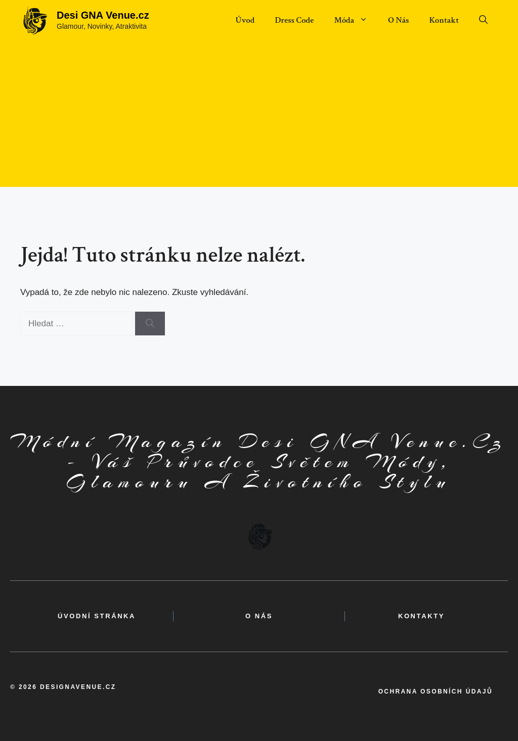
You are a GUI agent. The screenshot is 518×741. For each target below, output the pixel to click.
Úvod (244, 20)
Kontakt (444, 20)
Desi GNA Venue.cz (103, 15)
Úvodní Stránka (97, 616)
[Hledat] (150, 324)
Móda (356, 20)
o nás (259, 616)
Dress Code (294, 20)
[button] (483, 20)
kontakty (421, 616)
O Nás (398, 20)
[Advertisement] (259, 116)
